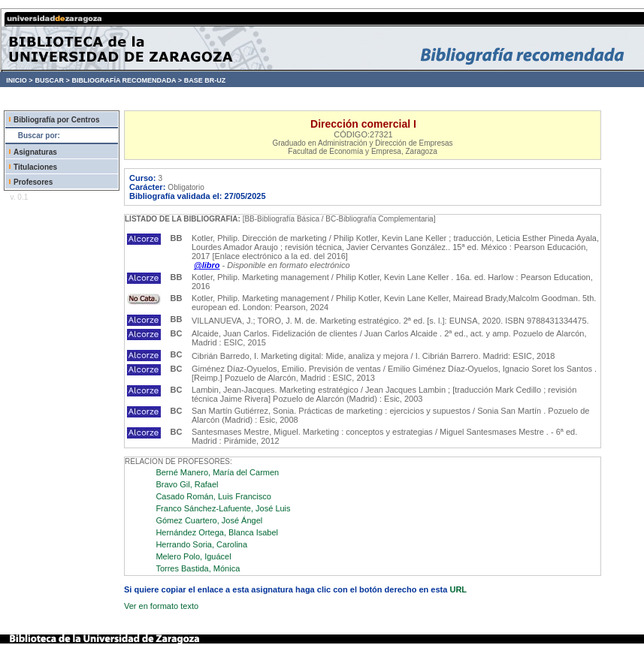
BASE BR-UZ (205, 80)
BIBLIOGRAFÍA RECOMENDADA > (126, 80)
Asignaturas (35, 152)
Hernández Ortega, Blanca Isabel (217, 532)
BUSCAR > (52, 80)
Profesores (33, 182)
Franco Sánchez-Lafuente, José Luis (223, 508)
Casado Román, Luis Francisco (213, 496)
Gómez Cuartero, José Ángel (209, 520)
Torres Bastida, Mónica (198, 568)
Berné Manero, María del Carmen (217, 472)
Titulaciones (35, 167)
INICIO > (19, 80)
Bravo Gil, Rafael (187, 484)
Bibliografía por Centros (56, 120)
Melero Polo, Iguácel (193, 556)
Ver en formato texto (161, 605)
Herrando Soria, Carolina (201, 544)
